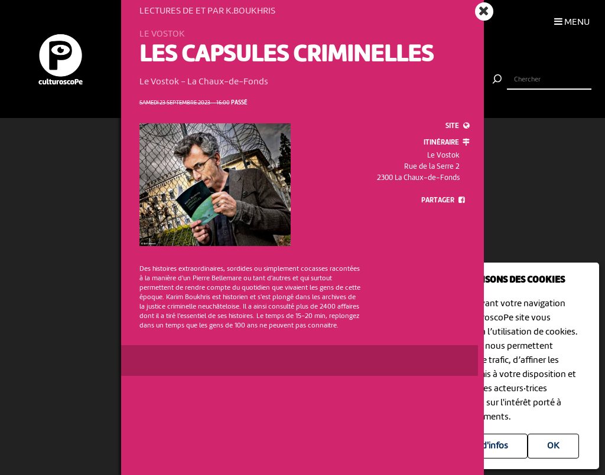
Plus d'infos (485, 446)
